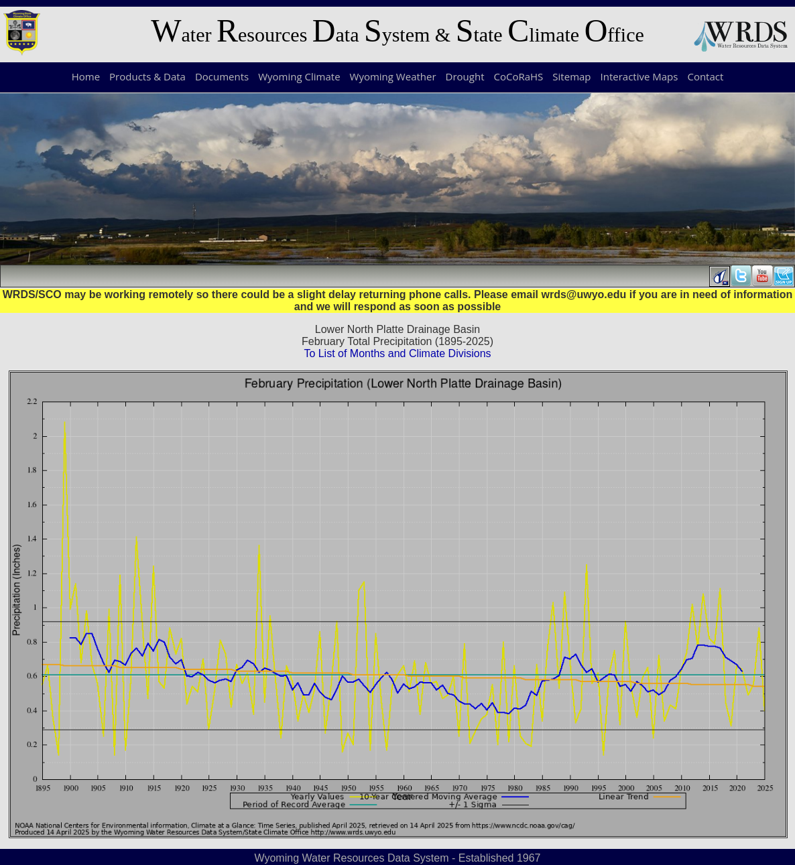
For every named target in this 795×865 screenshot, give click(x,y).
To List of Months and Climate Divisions (397, 353)
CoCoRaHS (519, 76)
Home (86, 76)
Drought (465, 76)
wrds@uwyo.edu (584, 294)
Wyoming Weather (393, 76)
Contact (705, 76)
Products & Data (147, 76)
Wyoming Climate (299, 76)
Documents (222, 76)
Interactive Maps (639, 76)
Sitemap (571, 76)
